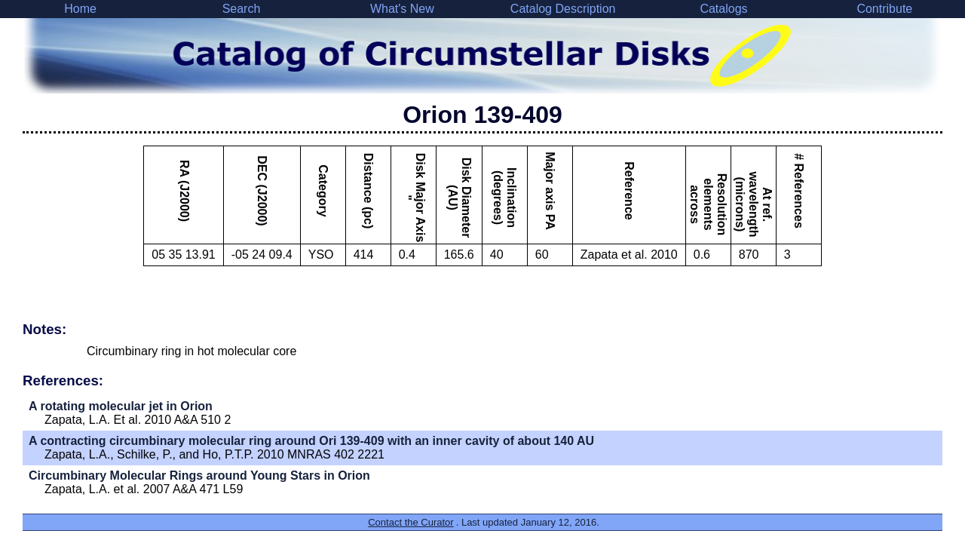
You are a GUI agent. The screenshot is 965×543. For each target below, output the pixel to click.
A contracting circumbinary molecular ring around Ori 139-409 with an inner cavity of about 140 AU (311, 440)
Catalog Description (563, 8)
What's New (402, 8)
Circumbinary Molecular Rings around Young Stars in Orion (199, 475)
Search (241, 8)
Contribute (884, 8)
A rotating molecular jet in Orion (121, 406)
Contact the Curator (410, 522)
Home (80, 8)
